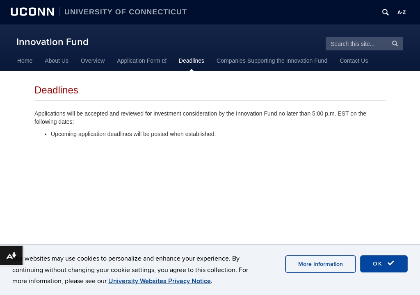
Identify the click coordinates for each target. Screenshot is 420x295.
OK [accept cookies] (384, 263)
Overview (93, 60)
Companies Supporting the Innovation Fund (272, 60)
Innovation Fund (52, 42)
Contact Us (354, 60)
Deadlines (191, 60)
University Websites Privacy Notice (159, 281)
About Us (56, 60)
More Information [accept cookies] (320, 264)
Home (24, 60)
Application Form (142, 60)
